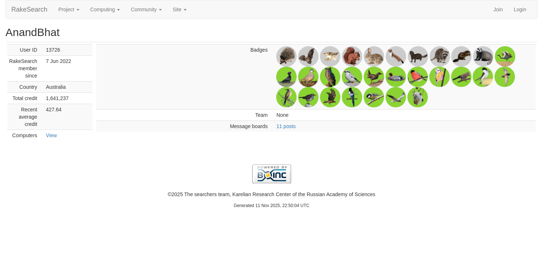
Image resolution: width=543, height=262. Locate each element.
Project (68, 9)
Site (180, 9)
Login (520, 9)
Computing (105, 9)
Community (146, 9)
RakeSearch (29, 9)
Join (498, 9)
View (51, 135)
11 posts (286, 126)
